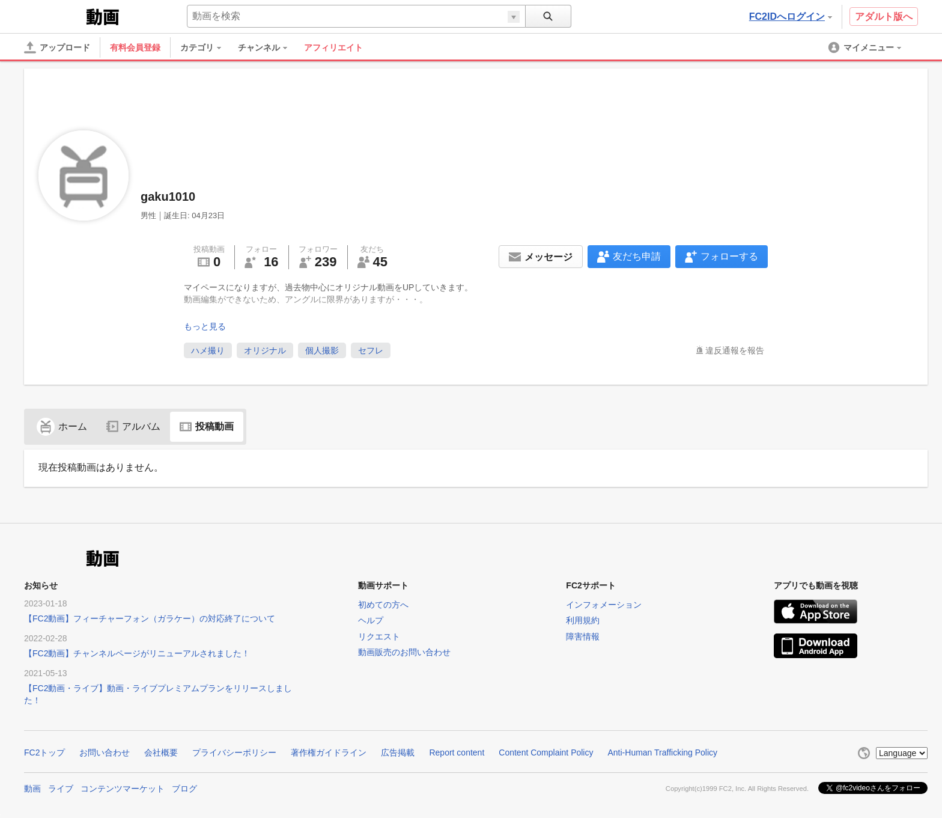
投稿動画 (207, 426)
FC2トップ (44, 752)
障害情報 (583, 636)
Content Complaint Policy (546, 752)
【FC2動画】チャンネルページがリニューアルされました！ (137, 653)
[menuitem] (206, 47)
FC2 (54, 15)
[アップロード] (57, 47)
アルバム (133, 426)
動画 (32, 788)
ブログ (184, 788)
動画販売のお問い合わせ (404, 652)
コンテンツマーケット (123, 788)
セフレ (370, 350)
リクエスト (379, 636)
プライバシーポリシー (234, 752)
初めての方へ (383, 604)
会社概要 (161, 752)
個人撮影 (322, 350)
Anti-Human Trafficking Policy (662, 752)
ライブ (60, 788)
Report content (456, 752)
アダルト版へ (884, 16)
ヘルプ (370, 620)
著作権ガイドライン (328, 752)
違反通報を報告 (734, 350)
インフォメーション (604, 604)
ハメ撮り (208, 350)
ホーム (62, 426)
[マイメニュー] (866, 47)
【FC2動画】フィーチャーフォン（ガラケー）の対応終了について (149, 618)
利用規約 (583, 620)
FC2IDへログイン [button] (790, 16)
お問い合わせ (104, 752)
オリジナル (265, 350)
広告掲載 (398, 752)
